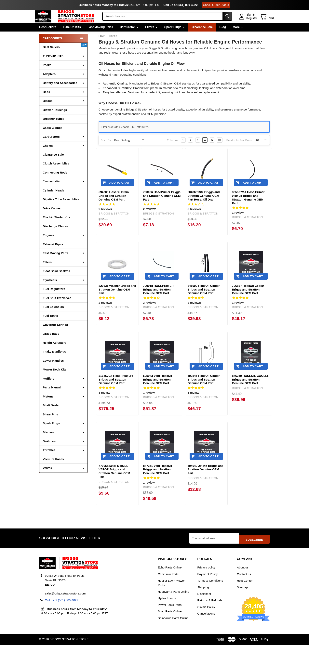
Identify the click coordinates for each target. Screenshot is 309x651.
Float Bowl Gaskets (56, 279)
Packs (64, 73)
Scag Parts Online (170, 617)
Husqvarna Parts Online (173, 597)
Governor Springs (55, 333)
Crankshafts (64, 189)
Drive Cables (52, 216)
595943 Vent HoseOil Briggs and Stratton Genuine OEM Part (157, 387)
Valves (64, 476)
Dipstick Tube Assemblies (61, 207)
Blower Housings (55, 118)
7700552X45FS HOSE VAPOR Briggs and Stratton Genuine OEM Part (114, 479)
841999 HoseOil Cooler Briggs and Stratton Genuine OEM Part (203, 297)
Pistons (64, 404)
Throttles (64, 458)
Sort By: (106, 148)
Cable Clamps (52, 136)
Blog (222, 35)
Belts (64, 100)
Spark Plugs (174, 35)
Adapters (64, 82)
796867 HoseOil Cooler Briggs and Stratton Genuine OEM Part (248, 297)
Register (247, 22)
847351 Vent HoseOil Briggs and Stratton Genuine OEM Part (157, 477)
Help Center (245, 586)
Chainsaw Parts (168, 580)
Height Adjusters (54, 351)
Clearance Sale (202, 35)
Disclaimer (204, 600)
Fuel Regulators (54, 297)
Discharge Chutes (55, 234)
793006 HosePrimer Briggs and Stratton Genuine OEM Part (162, 204)
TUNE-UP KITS (64, 64)
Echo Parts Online (170, 573)
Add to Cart (119, 190)
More (238, 35)
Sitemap (242, 593)
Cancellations (206, 619)
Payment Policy (207, 580)
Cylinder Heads (53, 198)
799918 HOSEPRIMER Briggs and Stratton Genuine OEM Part (158, 297)
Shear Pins (50, 422)
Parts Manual (64, 395)
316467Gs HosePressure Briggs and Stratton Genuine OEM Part (116, 387)
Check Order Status (216, 5)
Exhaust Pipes (53, 252)
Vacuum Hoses (53, 467)
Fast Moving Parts (100, 35)
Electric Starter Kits (56, 225)
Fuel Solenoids (53, 315)
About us (243, 573)
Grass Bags (51, 342)
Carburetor (129, 35)
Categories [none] (52, 46)
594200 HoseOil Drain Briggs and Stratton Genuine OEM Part (114, 204)
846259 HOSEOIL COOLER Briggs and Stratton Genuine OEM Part (250, 387)
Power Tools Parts (170, 611)
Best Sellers (47, 35)
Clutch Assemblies (56, 171)
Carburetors (64, 145)
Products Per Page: (239, 148)
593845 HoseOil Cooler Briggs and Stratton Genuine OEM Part (203, 387)
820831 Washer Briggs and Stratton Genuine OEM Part (117, 297)
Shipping (203, 593)
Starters (64, 440)
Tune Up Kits (72, 35)
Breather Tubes (53, 127)
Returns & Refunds (209, 606)
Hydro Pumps (167, 604)
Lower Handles (53, 369)
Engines (64, 243)
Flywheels (64, 288)
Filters (151, 35)
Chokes (64, 154)
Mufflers (64, 386)
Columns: (173, 148)
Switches (64, 449)
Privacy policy (206, 573)
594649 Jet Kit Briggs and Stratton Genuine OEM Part (205, 477)
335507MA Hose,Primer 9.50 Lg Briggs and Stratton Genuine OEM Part (248, 206)
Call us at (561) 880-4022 (180, 5)
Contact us (244, 580)
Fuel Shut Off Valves (57, 306)
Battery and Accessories (64, 91)
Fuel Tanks (50, 324)
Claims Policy (206, 613)
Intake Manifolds (54, 359)
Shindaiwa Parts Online (173, 624)
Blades (64, 109)
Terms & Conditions (210, 586)
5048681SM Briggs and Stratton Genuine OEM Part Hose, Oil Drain (203, 204)
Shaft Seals (51, 413)
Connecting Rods (55, 180)
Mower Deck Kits (54, 377)
